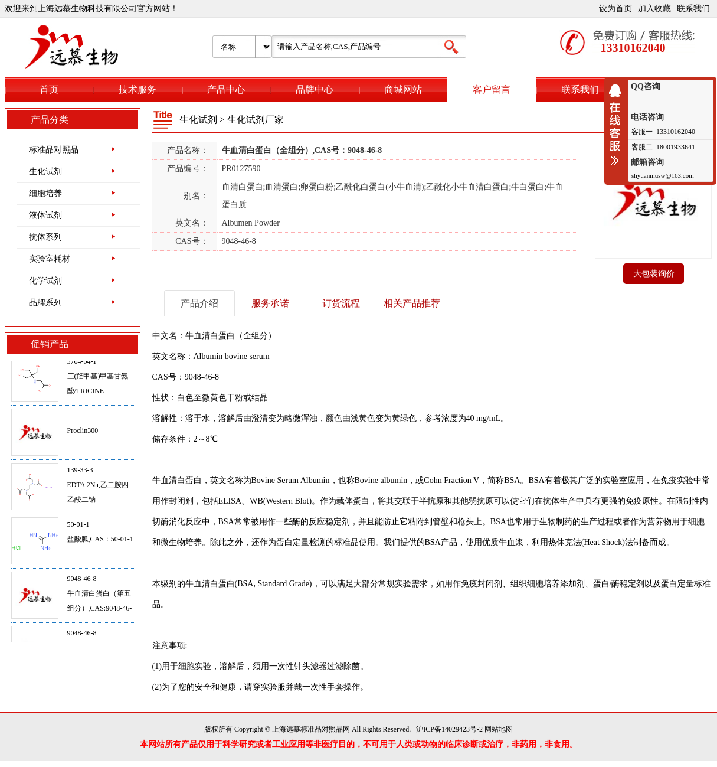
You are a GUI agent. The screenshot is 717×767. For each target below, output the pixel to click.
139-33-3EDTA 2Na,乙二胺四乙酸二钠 (98, 487)
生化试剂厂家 (255, 120)
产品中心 (226, 89)
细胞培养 (45, 193)
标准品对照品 (53, 149)
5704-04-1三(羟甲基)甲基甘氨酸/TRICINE (98, 378)
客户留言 (491, 89)
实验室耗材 (49, 258)
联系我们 (693, 8)
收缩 (617, 124)
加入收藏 (654, 8)
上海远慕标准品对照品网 (311, 729)
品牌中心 (314, 89)
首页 (49, 89)
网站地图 (498, 729)
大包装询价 (654, 273)
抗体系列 (45, 237)
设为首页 (615, 8)
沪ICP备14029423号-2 (449, 729)
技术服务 (137, 89)
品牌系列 (45, 302)
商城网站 (403, 89)
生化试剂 (45, 171)
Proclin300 (83, 433)
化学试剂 (45, 280)
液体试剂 (45, 215)
